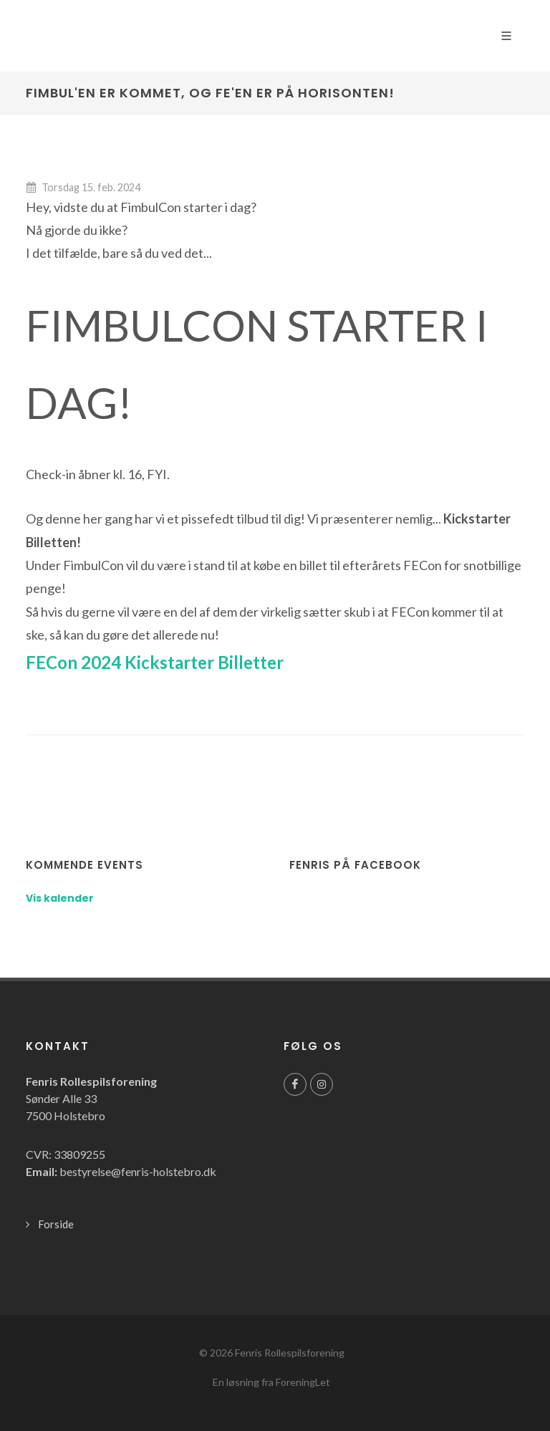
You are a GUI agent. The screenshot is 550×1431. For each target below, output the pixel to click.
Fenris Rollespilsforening (289, 1352)
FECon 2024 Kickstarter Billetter (155, 662)
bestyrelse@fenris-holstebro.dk (137, 1171)
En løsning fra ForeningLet (271, 1382)
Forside (56, 1224)
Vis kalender (60, 898)
